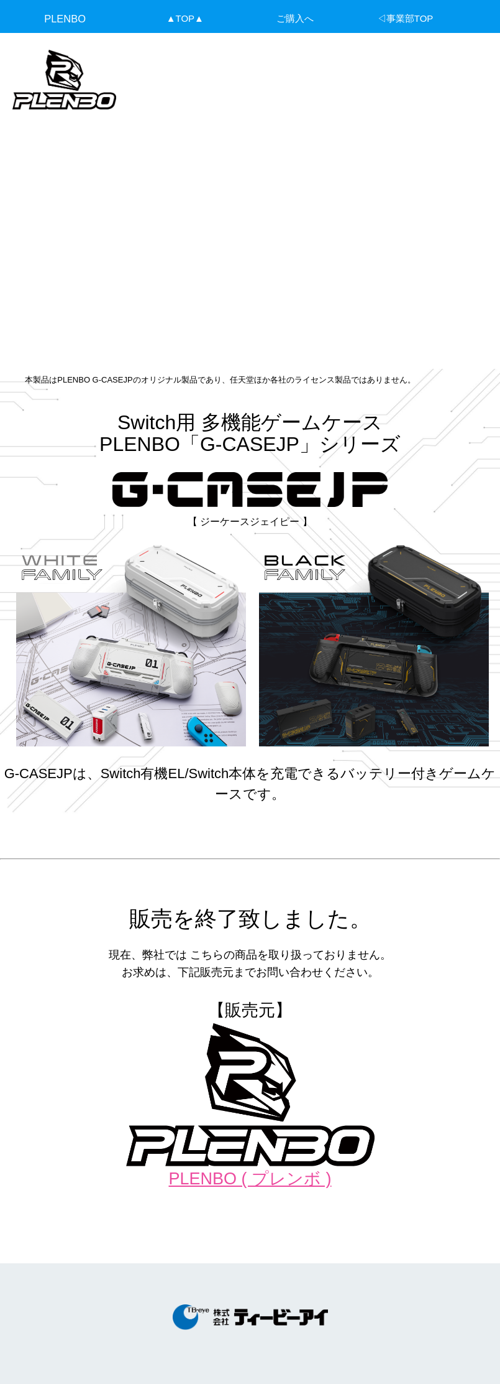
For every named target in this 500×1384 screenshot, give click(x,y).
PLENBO (65, 18)
